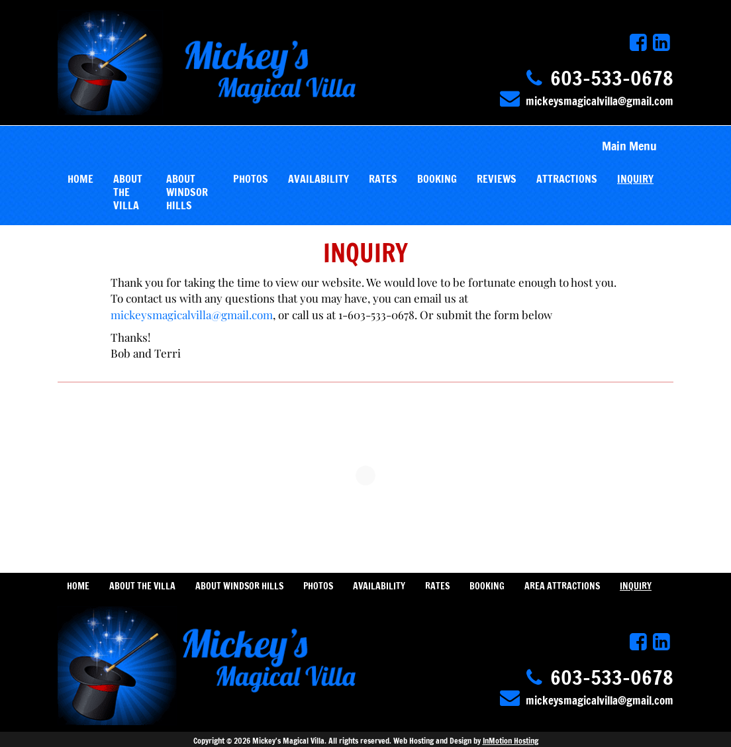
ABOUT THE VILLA (127, 192)
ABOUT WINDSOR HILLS (187, 192)
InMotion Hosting (510, 740)
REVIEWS (496, 179)
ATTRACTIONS (566, 179)
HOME (80, 179)
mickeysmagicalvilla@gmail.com (599, 101)
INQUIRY (635, 179)
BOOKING (437, 179)
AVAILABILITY (318, 179)
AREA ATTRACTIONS (562, 586)
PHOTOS (250, 179)
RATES (383, 179)
